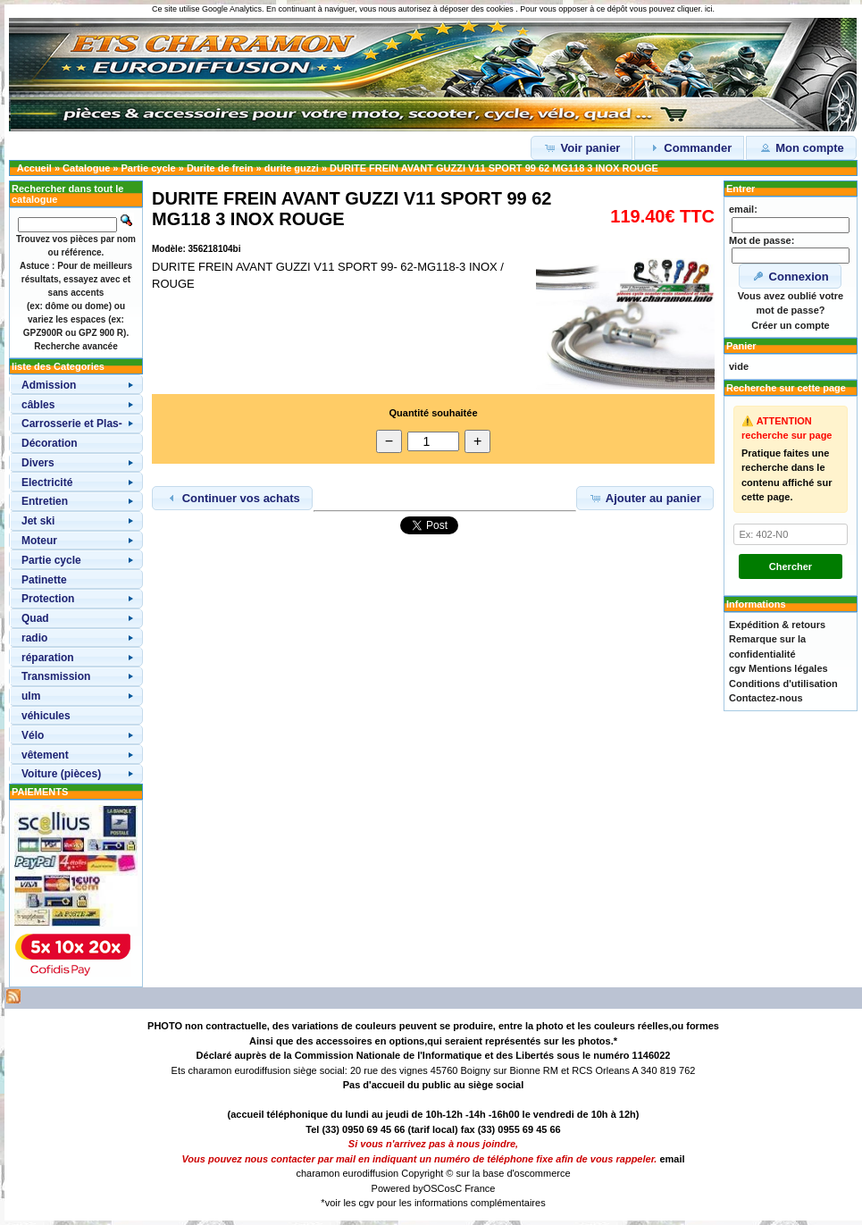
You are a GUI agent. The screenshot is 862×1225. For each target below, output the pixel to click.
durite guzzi (291, 168)
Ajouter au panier (645, 498)
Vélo (32, 735)
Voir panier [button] (582, 147)
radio (34, 638)
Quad (35, 618)
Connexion (790, 276)
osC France (470, 1188)
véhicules (46, 715)
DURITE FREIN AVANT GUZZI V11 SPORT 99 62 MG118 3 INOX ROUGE (494, 168)
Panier (741, 345)
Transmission (55, 676)
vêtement (45, 755)
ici (709, 8)
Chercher (790, 566)
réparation (47, 657)
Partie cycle (148, 168)
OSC (434, 1188)
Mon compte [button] (801, 147)
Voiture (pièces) (61, 774)
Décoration (49, 443)
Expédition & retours (777, 624)
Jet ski (37, 521)
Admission (48, 385)
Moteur (39, 540)
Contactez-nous (766, 697)
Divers (37, 463)
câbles (37, 405)
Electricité (46, 482)
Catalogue (86, 168)
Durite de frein (220, 168)
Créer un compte (790, 325)
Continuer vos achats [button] (232, 498)
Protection (47, 598)
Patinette (44, 580)
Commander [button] (689, 147)
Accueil (34, 168)
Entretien (44, 501)
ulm (30, 696)
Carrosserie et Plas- (71, 423)
